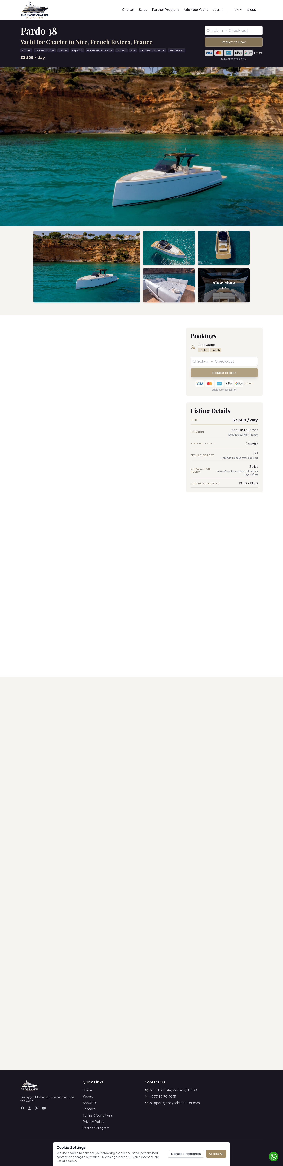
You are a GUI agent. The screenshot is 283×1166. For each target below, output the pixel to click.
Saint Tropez (176, 50)
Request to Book (234, 42)
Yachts (88, 1096)
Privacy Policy (93, 1122)
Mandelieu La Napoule (99, 50)
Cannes (63, 50)
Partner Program (165, 10)
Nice (133, 50)
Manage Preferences (186, 1154)
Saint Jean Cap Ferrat (152, 50)
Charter (128, 10)
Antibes (26, 50)
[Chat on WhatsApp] (273, 1156)
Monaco (121, 50)
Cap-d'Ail (77, 50)
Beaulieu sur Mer (44, 50)
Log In (217, 10)
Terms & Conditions (98, 1115)
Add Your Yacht (196, 10)
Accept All (216, 1154)
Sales (143, 10)
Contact (89, 1109)
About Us (90, 1103)
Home (87, 1090)
